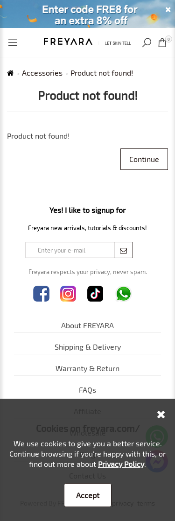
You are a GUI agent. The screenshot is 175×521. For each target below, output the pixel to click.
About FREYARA (87, 325)
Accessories (42, 73)
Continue (144, 159)
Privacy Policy (121, 463)
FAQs (87, 389)
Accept (87, 495)
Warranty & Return (87, 368)
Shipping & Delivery (88, 346)
